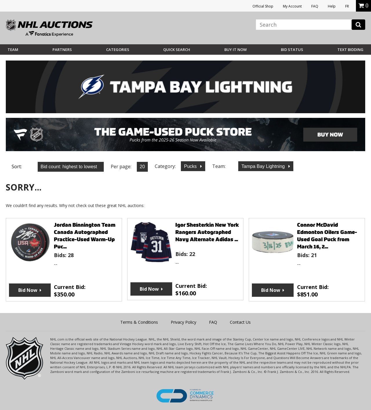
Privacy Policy (183, 322)
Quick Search (176, 49)
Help (332, 6)
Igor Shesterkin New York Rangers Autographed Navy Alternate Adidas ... (207, 232)
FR (347, 6)
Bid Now (27, 290)
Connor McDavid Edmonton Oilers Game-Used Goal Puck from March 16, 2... (327, 235)
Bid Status (292, 49)
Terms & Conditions (139, 322)
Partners (62, 49)
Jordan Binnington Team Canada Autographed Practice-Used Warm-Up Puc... (84, 235)
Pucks (191, 166)
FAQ (314, 6)
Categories (117, 49)
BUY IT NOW (235, 49)
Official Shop (262, 6)
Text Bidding (350, 49)
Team (13, 49)
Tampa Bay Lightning (263, 166)
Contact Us (240, 322)
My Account (292, 6)
